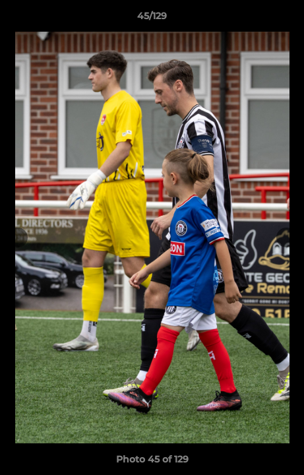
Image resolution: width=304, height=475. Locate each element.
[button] (288, 19)
